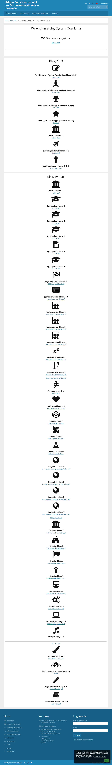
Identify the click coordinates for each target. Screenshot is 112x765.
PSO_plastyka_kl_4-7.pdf (56, 659)
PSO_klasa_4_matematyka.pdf (56, 314)
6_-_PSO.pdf (56, 238)
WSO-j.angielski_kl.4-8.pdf (56, 284)
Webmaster (10, 721)
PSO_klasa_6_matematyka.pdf (56, 344)
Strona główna (11, 21)
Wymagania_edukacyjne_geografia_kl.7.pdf (56, 499)
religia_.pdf (56, 193)
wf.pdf (56, 674)
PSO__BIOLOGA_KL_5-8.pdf (56, 408)
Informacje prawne (13, 731)
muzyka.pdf (56, 643)
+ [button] (86, 3)
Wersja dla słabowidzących (13, 763)
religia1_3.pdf (56, 138)
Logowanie (104, 3)
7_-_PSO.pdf (56, 254)
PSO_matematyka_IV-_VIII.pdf (56, 378)
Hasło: (75, 728)
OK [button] (106, 760)
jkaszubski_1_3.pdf (56, 168)
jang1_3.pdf (56, 153)
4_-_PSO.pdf (56, 208)
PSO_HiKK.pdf (56, 704)
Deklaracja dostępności (14, 728)
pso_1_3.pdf (56, 77)
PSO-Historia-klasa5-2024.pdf (56, 548)
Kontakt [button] (55, 13)
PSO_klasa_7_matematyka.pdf (56, 359)
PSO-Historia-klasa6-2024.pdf (56, 563)
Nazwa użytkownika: (80, 721)
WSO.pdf (56, 42)
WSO (48, 21)
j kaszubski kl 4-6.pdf (56, 689)
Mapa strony (11, 741)
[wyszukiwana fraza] (97, 7)
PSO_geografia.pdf (56, 518)
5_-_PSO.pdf (56, 223)
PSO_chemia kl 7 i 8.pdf (56, 454)
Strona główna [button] (11, 13)
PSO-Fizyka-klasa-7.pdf (56, 423)
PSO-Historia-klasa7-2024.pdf (56, 578)
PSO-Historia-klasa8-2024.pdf (56, 594)
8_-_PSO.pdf (56, 269)
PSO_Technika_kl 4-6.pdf (56, 609)
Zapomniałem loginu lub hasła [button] (83, 740)
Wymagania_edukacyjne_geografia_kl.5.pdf (56, 469)
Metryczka (10, 738)
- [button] (89, 3)
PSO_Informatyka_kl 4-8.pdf (56, 624)
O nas (8, 745)
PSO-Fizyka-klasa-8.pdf (56, 439)
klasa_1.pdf (56, 92)
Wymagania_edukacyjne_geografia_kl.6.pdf (56, 484)
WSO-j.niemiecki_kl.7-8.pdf (56, 299)
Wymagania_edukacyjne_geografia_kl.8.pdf (56, 514)
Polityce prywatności (100, 757)
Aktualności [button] (24, 13)
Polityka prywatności (13, 734)
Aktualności (10, 751)
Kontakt (9, 748)
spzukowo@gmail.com (48, 726)
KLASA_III (56, 123)
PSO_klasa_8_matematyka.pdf (56, 375)
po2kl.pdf (56, 108)
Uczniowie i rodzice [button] (40, 13)
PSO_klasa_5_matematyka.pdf (56, 329)
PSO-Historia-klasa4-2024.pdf (56, 533)
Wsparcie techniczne (13, 724)
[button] (96, 3)
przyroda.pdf (56, 393)
